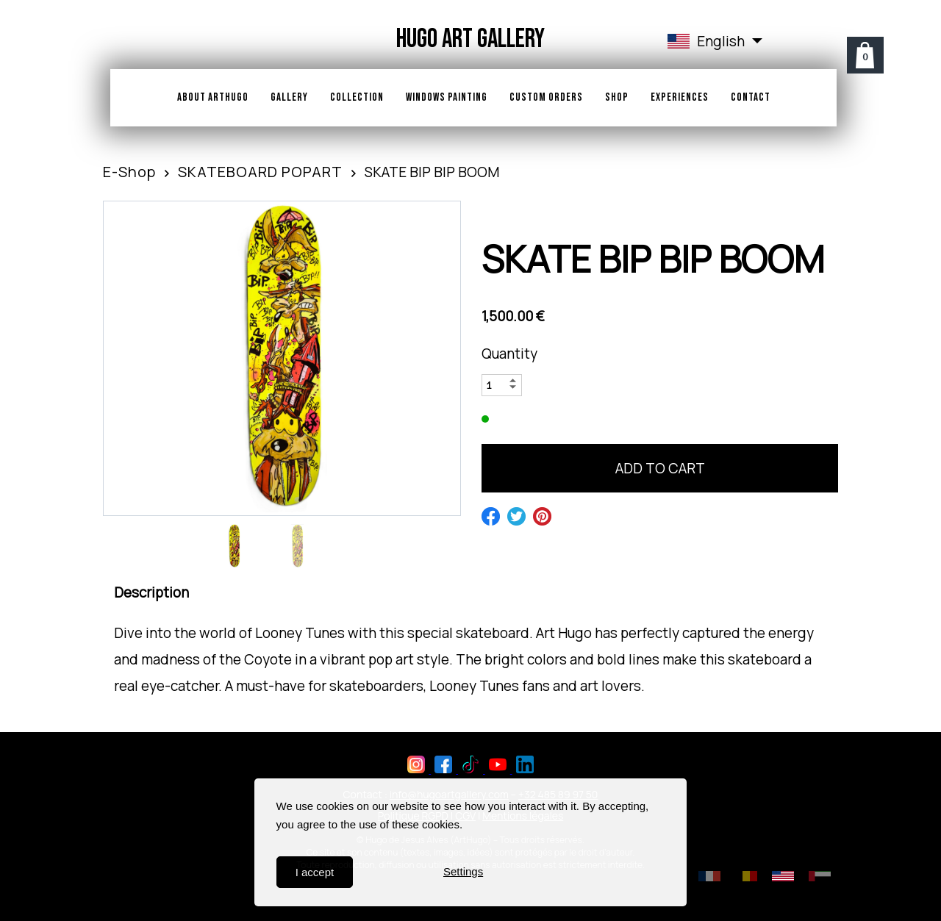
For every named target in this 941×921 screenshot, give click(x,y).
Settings (463, 872)
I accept (315, 872)
